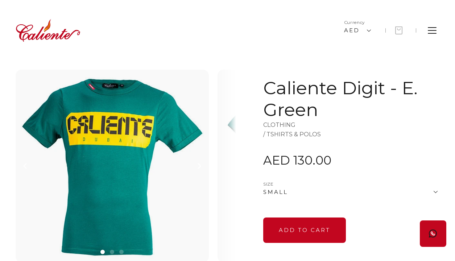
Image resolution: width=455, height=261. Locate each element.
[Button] (304, 230)
